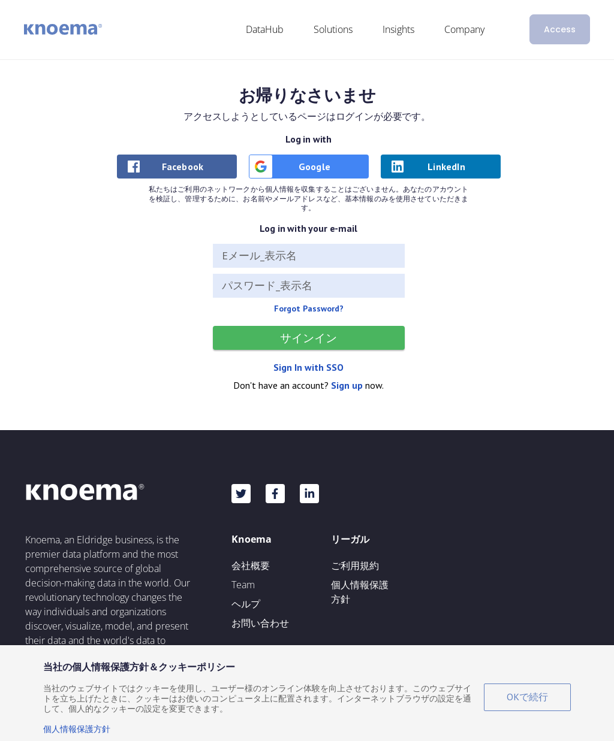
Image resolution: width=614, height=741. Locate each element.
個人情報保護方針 (360, 592)
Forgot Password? (309, 308)
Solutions (333, 29)
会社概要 (250, 565)
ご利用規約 (355, 565)
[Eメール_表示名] (309, 256)
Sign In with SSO (308, 367)
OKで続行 (527, 697)
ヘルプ (245, 603)
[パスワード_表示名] (309, 286)
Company (464, 29)
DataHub (265, 29)
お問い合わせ (260, 623)
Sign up (347, 385)
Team (243, 584)
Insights (398, 29)
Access (560, 29)
